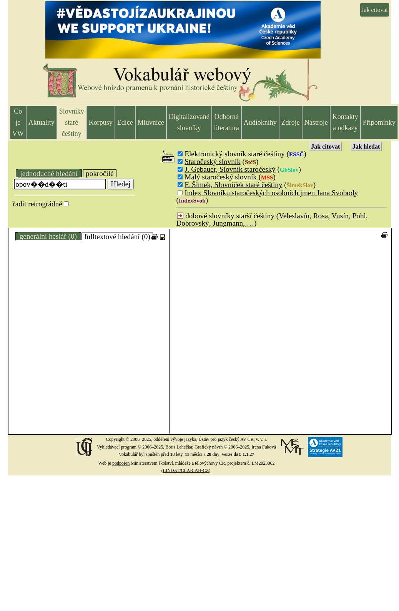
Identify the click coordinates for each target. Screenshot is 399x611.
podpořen (121, 463)
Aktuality (41, 122)
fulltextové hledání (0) (117, 237)
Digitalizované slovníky (189, 122)
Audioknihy (260, 122)
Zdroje (290, 122)
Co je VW (18, 122)
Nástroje (316, 122)
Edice (125, 122)
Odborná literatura (226, 122)
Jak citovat (374, 10)
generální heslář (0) (48, 236)
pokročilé (99, 173)
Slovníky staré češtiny (71, 122)
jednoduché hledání (49, 173)
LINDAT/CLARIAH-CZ (186, 470)
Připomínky (379, 122)
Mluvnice (151, 122)
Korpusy (101, 122)
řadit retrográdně (37, 204)
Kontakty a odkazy (345, 122)
